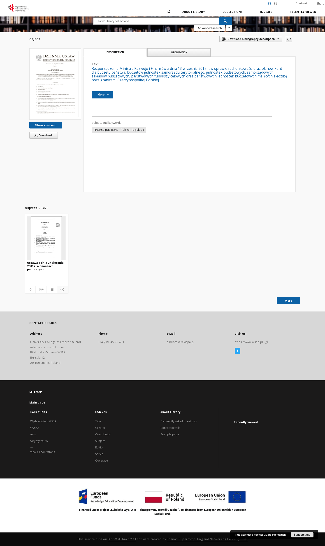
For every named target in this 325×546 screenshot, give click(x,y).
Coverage (101, 460)
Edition (99, 447)
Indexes (266, 12)
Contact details (170, 428)
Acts (33, 434)
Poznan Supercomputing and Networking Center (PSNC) (207, 539)
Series (99, 454)
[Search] (225, 21)
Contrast (301, 3)
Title (98, 421)
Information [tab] (179, 52)
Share (320, 3)
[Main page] (168, 12)
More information (275, 534)
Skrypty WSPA (39, 441)
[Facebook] (237, 351)
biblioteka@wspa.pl (181, 342)
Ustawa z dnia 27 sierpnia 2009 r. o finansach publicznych (45, 266)
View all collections (42, 452)
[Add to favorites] (289, 39)
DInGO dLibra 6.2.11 (122, 539)
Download (42, 135)
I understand (302, 534)
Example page (169, 434)
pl (275, 3)
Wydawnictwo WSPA (43, 421)
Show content (45, 125)
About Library (193, 12)
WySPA (34, 428)
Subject (100, 441)
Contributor (103, 434)
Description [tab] (115, 52)
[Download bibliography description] (41, 289)
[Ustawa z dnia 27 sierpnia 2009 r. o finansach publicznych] (46, 238)
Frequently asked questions (178, 421)
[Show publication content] (51, 289)
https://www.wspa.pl (249, 342)
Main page (37, 402)
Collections (233, 12)
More (288, 300)
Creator (100, 428)
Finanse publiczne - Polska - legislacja (119, 130)
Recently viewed (303, 12)
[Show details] (62, 289)
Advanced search (210, 28)
